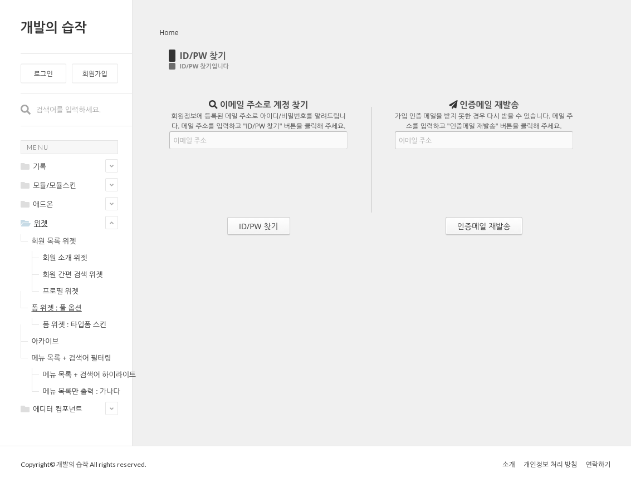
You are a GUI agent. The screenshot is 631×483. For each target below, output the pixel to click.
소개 (508, 464)
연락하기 (597, 464)
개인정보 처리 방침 (550, 464)
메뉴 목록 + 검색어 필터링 (71, 358)
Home (169, 32)
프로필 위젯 (61, 291)
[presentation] (258, 185)
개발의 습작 (54, 27)
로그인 (43, 73)
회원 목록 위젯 (54, 241)
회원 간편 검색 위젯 (73, 274)
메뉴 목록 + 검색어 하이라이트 (89, 374)
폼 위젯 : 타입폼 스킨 (75, 324)
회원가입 (94, 73)
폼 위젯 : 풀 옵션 (57, 308)
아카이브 (45, 341)
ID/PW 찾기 (203, 56)
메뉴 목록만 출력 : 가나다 (81, 391)
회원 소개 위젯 (65, 258)
